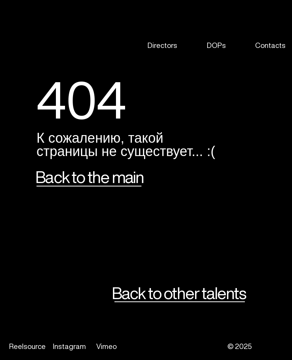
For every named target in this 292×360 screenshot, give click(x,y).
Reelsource (27, 346)
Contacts (270, 45)
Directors (162, 45)
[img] (22, 45)
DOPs (216, 45)
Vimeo (106, 346)
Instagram (69, 346)
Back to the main (89, 177)
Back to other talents (179, 293)
